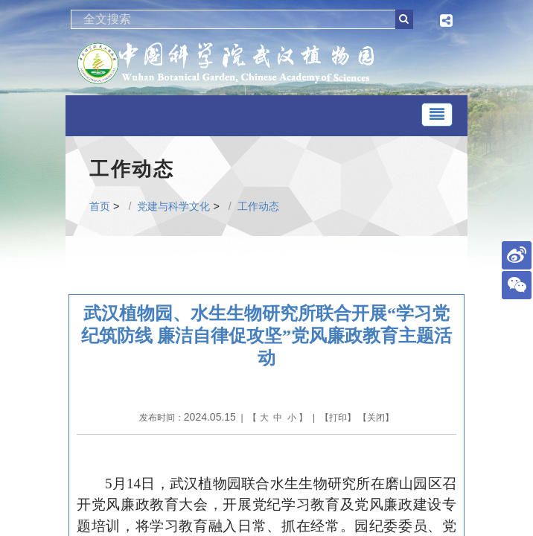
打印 (338, 417)
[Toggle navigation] (437, 115)
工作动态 (258, 206)
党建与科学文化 (173, 206)
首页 (99, 206)
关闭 (376, 417)
